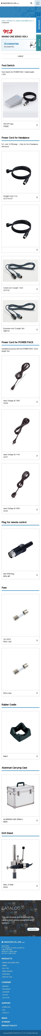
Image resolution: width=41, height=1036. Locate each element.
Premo (4, 965)
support (6, 1003)
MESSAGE (5, 986)
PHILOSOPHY (6, 989)
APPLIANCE (6, 974)
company (6, 982)
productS (7, 959)
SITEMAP (6, 1022)
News (4, 1018)
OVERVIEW (5, 992)
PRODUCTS (10, 21)
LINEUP (20, 56)
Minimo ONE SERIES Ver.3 (24, 21)
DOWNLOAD (6, 1007)
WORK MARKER (7, 971)
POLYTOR (5, 968)
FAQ (3, 1010)
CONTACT (5, 1013)
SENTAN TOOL (7, 977)
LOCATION (5, 998)
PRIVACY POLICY (9, 1026)
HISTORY (5, 995)
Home (3, 21)
